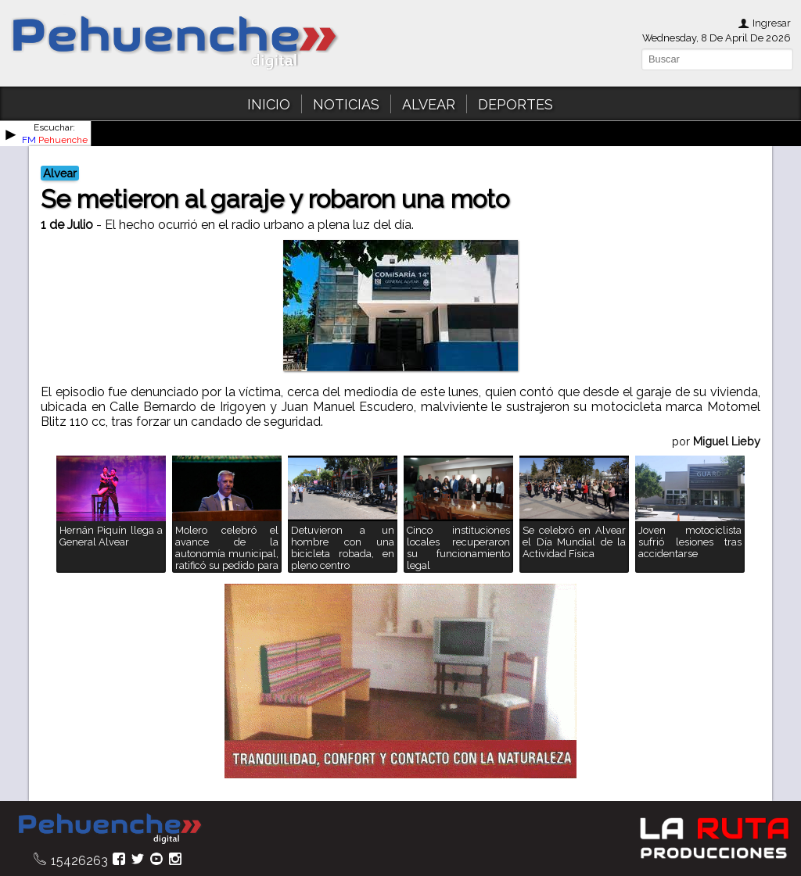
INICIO (268, 104)
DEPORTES (515, 104)
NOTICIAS (346, 104)
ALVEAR (428, 104)
